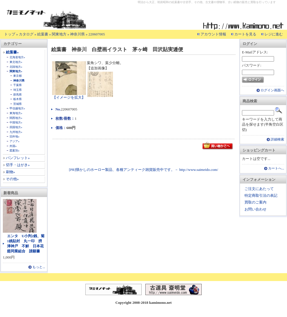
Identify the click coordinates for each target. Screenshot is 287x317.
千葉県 (17, 85)
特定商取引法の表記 (260, 195)
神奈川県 (77, 34)
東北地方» (16, 62)
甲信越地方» (17, 108)
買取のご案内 (255, 202)
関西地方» (16, 117)
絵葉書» (12, 52)
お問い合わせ (255, 209)
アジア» (14, 141)
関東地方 (59, 34)
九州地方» (16, 131)
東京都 (17, 75)
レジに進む (273, 34)
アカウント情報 (213, 34)
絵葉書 (42, 34)
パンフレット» (18, 158)
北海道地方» (17, 57)
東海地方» (16, 113)
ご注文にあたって (259, 189)
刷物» (10, 172)
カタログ (26, 34)
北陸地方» (16, 66)
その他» (12, 179)
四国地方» (16, 127)
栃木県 (17, 99)
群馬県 (17, 94)
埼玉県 (17, 89)
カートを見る (245, 34)
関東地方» (16, 71)
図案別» (14, 150)
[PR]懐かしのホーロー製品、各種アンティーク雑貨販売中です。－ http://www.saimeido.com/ (143, 169)
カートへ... (276, 168)
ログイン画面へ (272, 90)
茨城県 (17, 103)
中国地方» (16, 122)
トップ (9, 34)
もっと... (38, 267)
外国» (13, 146)
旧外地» (14, 136)
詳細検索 (277, 139)
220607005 (96, 34)
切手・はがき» (18, 165)
